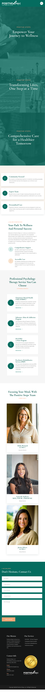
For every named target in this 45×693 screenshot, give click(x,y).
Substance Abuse (29, 652)
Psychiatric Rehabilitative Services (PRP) (24, 363)
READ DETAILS (18, 309)
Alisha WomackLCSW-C (22, 453)
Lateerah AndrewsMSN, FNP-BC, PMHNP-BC (22, 504)
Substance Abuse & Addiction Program (25, 320)
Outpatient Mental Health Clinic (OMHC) (24, 300)
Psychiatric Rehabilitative (31, 650)
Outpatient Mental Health (31, 648)
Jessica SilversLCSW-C (22, 555)
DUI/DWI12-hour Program (21, 341)
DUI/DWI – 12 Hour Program (31, 646)
